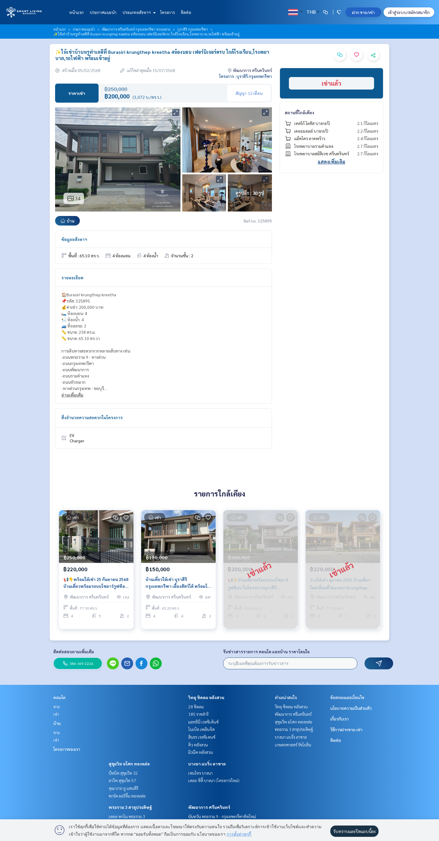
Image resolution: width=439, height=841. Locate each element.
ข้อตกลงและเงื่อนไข (347, 697)
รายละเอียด (72, 277)
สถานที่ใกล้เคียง (299, 112)
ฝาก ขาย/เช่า (363, 12)
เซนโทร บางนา (200, 773)
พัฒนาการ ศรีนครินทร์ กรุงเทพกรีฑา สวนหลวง (136, 29)
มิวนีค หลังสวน (200, 752)
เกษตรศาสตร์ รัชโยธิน (293, 744)
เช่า (56, 714)
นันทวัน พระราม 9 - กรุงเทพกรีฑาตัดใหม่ (222, 816)
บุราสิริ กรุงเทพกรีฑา (192, 29)
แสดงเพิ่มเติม (331, 162)
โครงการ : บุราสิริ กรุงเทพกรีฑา (245, 76)
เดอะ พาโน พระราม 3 (127, 816)
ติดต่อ (186, 12)
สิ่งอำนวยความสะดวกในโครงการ (92, 417)
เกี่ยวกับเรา (339, 718)
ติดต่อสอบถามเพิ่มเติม (73, 651)
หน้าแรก (76, 12)
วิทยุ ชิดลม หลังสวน (206, 697)
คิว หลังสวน (198, 744)
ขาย (56, 706)
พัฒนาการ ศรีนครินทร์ (209, 807)
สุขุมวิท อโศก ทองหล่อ (129, 763)
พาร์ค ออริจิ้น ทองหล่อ (127, 795)
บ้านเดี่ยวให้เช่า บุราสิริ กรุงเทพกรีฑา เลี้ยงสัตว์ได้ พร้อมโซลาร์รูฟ (178, 587)
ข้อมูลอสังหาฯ (74, 239)
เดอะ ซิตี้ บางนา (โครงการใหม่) (213, 780)
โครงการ (167, 12)
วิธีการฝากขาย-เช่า (346, 729)
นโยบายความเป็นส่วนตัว (351, 708)
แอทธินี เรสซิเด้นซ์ (203, 721)
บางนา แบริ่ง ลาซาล (207, 763)
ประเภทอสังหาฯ (138, 12)
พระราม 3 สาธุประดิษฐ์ (130, 807)
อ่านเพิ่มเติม (72, 394)
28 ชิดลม (196, 706)
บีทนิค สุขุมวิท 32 (123, 773)
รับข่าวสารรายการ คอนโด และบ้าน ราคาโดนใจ (266, 651)
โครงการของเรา (66, 749)
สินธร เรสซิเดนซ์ (201, 737)
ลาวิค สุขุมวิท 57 (122, 780)
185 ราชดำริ (198, 714)
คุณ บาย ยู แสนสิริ (123, 788)
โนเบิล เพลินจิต (201, 729)
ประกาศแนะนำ (103, 12)
